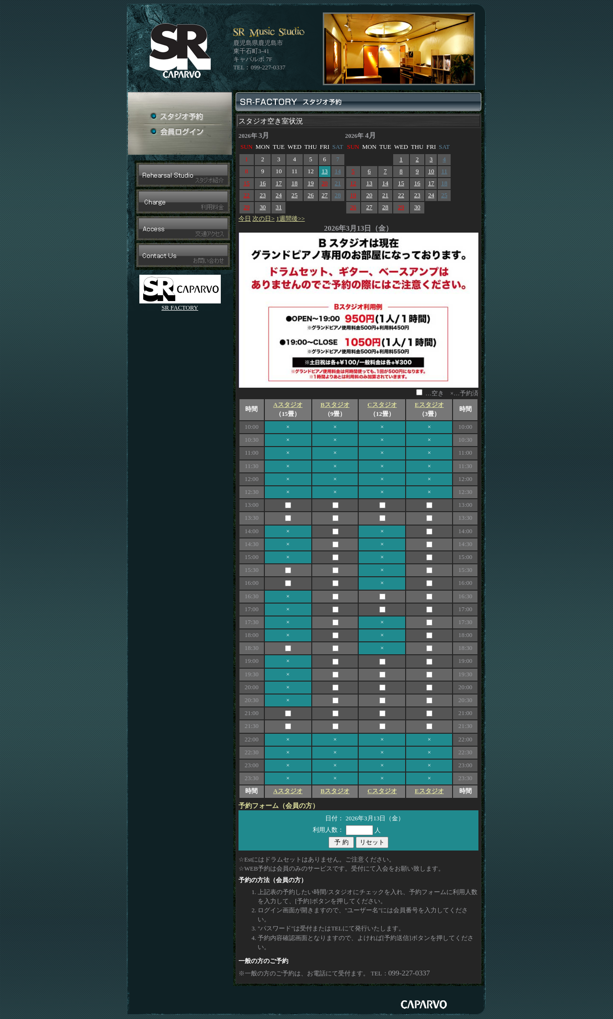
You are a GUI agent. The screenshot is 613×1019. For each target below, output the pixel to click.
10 (431, 171)
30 (263, 207)
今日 (244, 218)
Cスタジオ (382, 405)
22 (246, 195)
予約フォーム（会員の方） (278, 805)
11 (444, 171)
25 (295, 195)
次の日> (263, 218)
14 (338, 171)
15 (246, 183)
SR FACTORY (179, 307)
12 (353, 183)
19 (310, 183)
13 (324, 171)
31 (279, 207)
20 (324, 183)
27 (324, 195)
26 (310, 195)
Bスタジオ (335, 405)
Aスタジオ (287, 405)
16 (263, 183)
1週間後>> (290, 218)
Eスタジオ (429, 405)
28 (338, 195)
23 (263, 195)
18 (295, 183)
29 (246, 207)
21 (338, 183)
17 (279, 183)
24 (279, 195)
